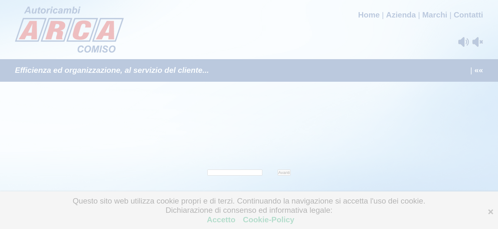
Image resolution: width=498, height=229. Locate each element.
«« (478, 70)
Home (369, 14)
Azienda (401, 14)
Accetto (222, 219)
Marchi (434, 14)
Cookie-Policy (267, 219)
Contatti (468, 14)
